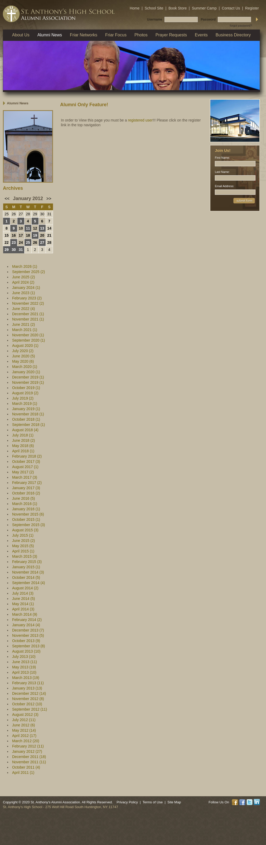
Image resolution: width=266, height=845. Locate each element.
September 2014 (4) (28, 583)
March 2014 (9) (24, 614)
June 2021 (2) (23, 324)
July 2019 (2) (22, 398)
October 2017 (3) (26, 461)
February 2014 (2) (27, 620)
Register (252, 8)
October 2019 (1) (26, 388)
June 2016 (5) (23, 498)
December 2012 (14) (29, 693)
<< (7, 198)
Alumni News (17, 103)
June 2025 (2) (23, 277)
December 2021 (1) (28, 314)
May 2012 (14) (24, 730)
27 (21, 214)
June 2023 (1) (23, 293)
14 (49, 228)
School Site (154, 8)
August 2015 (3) (25, 530)
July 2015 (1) (22, 535)
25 (6, 214)
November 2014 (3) (28, 572)
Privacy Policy (127, 802)
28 (28, 214)
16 (14, 235)
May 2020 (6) (23, 361)
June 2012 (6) (23, 725)
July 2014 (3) (22, 593)
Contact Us (231, 8)
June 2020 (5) (23, 356)
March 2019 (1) (24, 403)
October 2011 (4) (26, 767)
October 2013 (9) (26, 641)
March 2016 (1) (24, 504)
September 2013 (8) (28, 646)
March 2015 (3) (24, 556)
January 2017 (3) (26, 488)
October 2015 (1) (26, 519)
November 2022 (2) (28, 303)
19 (35, 235)
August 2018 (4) (25, 430)
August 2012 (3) (25, 714)
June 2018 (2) (23, 440)
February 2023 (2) (27, 298)
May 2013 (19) (24, 667)
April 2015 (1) (23, 551)
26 (14, 214)
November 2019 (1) (28, 382)
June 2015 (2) (23, 540)
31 (49, 214)
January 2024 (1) (26, 287)
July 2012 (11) (24, 720)
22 (6, 242)
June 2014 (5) (23, 598)
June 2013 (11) (24, 662)
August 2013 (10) (26, 651)
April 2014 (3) (23, 609)
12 (35, 228)
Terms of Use (153, 802)
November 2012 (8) (28, 699)
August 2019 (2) (25, 393)
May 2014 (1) (23, 604)
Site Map (174, 802)
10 (21, 228)
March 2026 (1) (24, 266)
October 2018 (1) (26, 419)
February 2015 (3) (27, 562)
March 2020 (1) (24, 367)
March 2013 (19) (25, 678)
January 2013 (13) (27, 688)
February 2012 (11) (28, 746)
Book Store (177, 8)
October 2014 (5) (26, 577)
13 (42, 228)
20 (42, 235)
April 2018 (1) (23, 451)
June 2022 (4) (23, 309)
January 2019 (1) (26, 409)
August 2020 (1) (25, 345)
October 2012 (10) (27, 704)
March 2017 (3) (24, 477)
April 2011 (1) (23, 772)
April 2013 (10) (24, 672)
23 (14, 242)
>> (48, 198)
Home (134, 8)
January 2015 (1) (26, 567)
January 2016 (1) (26, 509)
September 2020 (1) (28, 340)
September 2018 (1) (28, 425)
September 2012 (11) (29, 709)
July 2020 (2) (22, 351)
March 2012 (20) (25, 741)
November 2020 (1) (28, 335)
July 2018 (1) (22, 435)
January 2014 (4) (26, 625)
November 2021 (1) (28, 319)
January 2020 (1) (26, 372)
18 (28, 235)
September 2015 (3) (28, 525)
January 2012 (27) (27, 751)
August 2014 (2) (25, 588)
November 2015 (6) (28, 514)
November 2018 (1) (28, 414)
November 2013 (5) (28, 635)
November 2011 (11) (29, 762)
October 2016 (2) (26, 493)
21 (49, 235)
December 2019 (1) (28, 377)
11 (28, 228)
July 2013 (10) (24, 656)
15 (6, 235)
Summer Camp (204, 8)
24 (21, 242)
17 (21, 235)
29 (35, 214)
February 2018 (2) (27, 456)
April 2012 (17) (24, 736)
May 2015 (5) (23, 546)
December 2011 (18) (29, 757)
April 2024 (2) (23, 282)
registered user (140, 120)
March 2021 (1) (24, 330)
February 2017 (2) (27, 482)
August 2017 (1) (25, 467)
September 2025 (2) (28, 272)
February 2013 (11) (28, 683)
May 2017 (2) (23, 472)
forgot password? (241, 25)
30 (42, 214)
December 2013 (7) (28, 630)
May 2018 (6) (23, 446)
